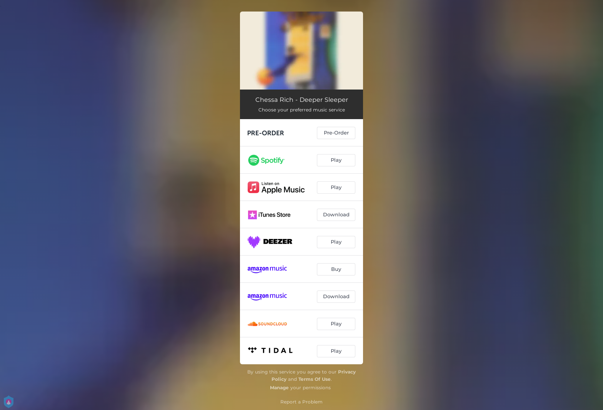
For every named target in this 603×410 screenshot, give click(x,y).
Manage (279, 387)
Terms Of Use (314, 379)
